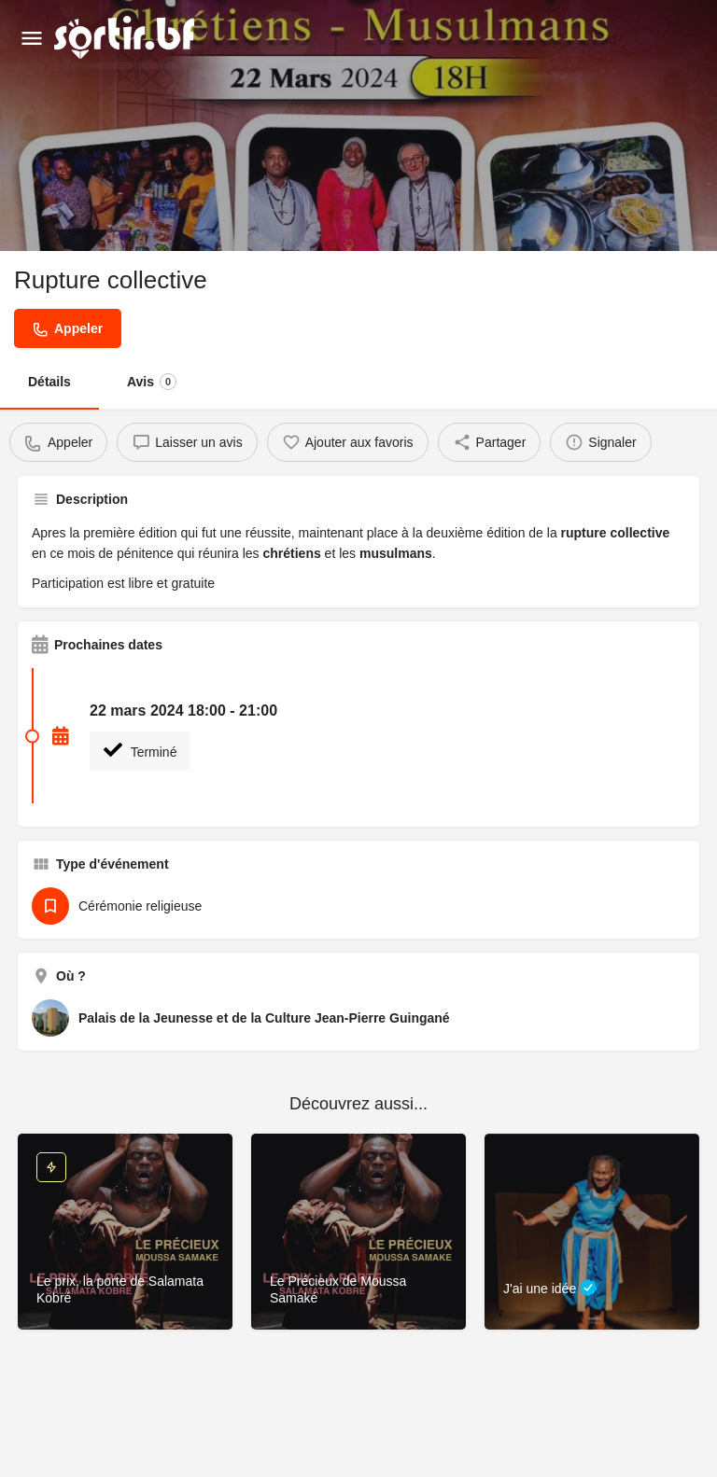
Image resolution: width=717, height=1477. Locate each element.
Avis (151, 381)
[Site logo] (126, 37)
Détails (49, 381)
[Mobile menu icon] (32, 38)
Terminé (140, 750)
